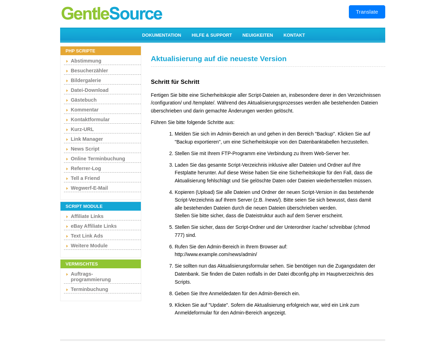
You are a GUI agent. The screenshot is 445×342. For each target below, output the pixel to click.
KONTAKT (294, 35)
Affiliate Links (87, 216)
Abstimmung (86, 61)
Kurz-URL (82, 129)
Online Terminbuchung (98, 158)
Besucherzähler (89, 70)
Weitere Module (89, 245)
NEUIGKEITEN (258, 35)
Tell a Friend (85, 178)
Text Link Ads (87, 236)
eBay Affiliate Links (94, 226)
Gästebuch (84, 100)
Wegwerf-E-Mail (89, 188)
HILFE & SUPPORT (212, 35)
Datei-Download (90, 90)
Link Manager (87, 139)
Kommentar (85, 109)
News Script (85, 149)
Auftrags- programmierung (91, 276)
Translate (367, 12)
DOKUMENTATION (161, 35)
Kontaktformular (90, 119)
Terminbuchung (89, 289)
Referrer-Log (86, 168)
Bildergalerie (86, 80)
